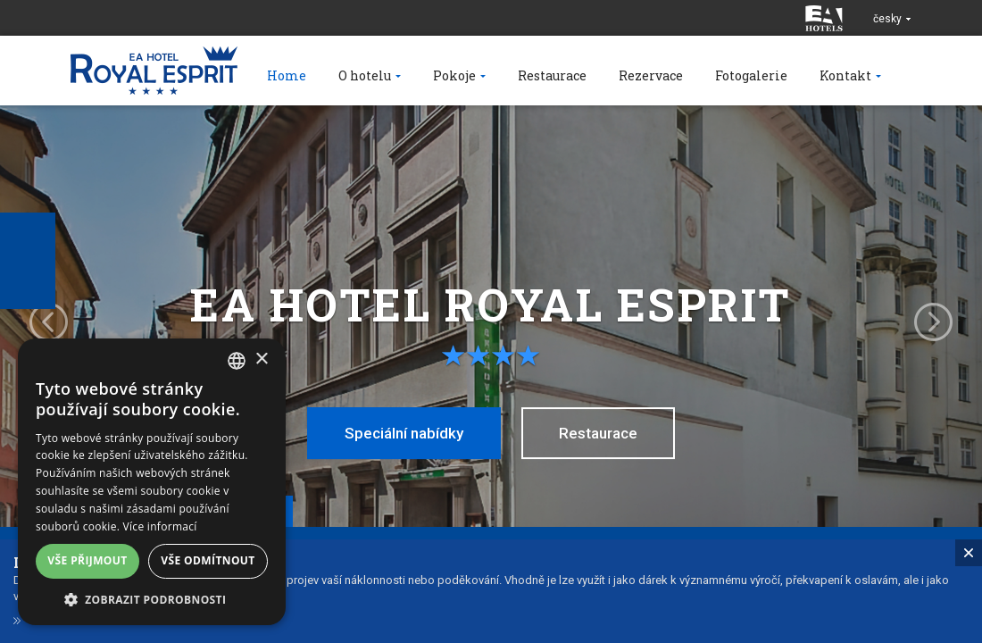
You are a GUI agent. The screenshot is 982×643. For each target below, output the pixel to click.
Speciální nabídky (404, 433)
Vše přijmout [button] (87, 560)
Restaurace (598, 433)
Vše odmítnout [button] (207, 560)
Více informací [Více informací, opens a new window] (160, 526)
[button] (152, 598)
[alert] (152, 481)
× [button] (261, 359)
